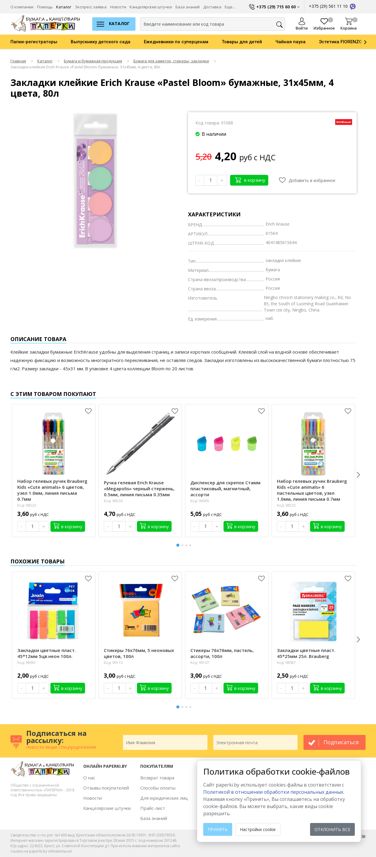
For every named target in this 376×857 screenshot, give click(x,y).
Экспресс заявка (91, 7)
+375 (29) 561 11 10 (333, 6)
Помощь (45, 7)
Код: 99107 (199, 662)
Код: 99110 (113, 662)
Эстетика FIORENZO (340, 41)
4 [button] (191, 545)
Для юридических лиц (164, 798)
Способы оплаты (157, 788)
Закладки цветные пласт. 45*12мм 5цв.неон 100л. (46, 653)
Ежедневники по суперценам (176, 41)
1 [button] (178, 544)
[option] (40, 42)
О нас (89, 778)
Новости (118, 7)
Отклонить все (332, 829)
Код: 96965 (199, 500)
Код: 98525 (286, 505)
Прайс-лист (152, 808)
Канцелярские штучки (151, 7)
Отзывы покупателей (106, 788)
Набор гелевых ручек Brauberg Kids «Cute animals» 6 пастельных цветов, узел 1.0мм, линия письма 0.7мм (312, 490)
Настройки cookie (258, 829)
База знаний (187, 7)
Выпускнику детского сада (100, 41)
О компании (21, 7)
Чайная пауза (290, 41)
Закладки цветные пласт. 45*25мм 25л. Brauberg (306, 653)
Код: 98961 (26, 662)
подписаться (341, 742)
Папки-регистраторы (33, 41)
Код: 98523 (26, 505)
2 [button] (183, 545)
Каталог (63, 7)
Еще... (230, 7)
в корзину (250, 180)
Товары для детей (242, 41)
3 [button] (187, 545)
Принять (218, 829)
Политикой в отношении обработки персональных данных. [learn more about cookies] (273, 792)
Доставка (212, 7)
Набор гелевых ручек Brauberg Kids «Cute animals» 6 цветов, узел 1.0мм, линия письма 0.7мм (52, 490)
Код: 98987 (286, 662)
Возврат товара (157, 778)
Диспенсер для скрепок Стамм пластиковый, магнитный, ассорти (225, 488)
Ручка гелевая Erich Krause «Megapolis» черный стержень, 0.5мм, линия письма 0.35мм (139, 488)
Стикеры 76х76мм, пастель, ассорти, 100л (222, 653)
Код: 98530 (113, 500)
